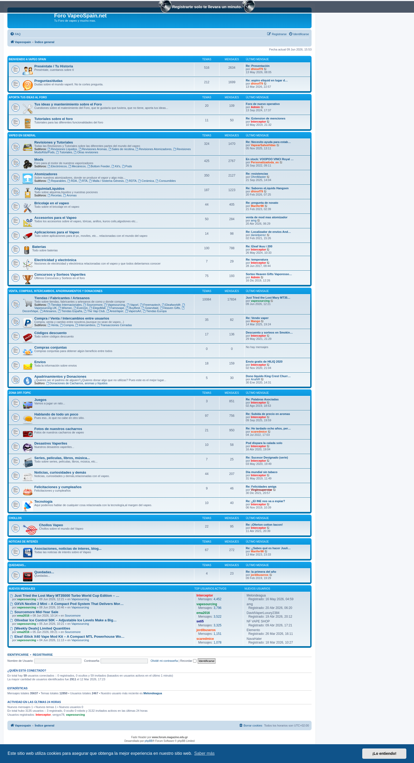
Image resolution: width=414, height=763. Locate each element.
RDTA (131, 180)
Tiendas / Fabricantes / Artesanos (62, 298)
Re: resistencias (257, 173)
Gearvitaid (150, 307)
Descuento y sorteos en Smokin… (269, 332)
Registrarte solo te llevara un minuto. (207, 7)
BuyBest (133, 307)
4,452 (218, 599)
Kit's (115, 166)
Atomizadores (45, 174)
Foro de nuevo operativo (263, 103)
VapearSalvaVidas (263, 145)
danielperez (258, 235)
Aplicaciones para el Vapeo (56, 232)
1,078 (218, 642)
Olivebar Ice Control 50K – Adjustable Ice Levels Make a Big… (63, 620)
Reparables (57, 180)
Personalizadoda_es (265, 162)
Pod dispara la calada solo (264, 443)
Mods (38, 159)
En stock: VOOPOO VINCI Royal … (270, 159)
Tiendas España (70, 311)
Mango (255, 321)
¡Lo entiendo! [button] (384, 753)
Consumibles (166, 180)
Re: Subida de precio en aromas (268, 413)
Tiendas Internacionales (65, 304)
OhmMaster (258, 176)
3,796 (218, 608)
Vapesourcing (114, 304)
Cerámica (146, 180)
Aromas (70, 195)
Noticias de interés (23, 541)
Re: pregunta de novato (262, 202)
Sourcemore (93, 304)
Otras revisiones (86, 152)
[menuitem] (15, 34)
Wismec (65, 307)
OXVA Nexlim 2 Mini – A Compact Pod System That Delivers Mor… (67, 604)
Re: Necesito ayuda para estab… (268, 142)
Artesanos (48, 311)
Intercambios (85, 325)
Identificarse (18, 654)
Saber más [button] (204, 753)
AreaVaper (115, 311)
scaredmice (259, 431)
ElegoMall (97, 307)
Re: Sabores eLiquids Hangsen (267, 188)
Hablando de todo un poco (56, 414)
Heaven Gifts (170, 307)
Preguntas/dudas (48, 81)
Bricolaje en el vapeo (51, 203)
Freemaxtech (150, 304)
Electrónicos (57, 166)
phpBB (149, 740)
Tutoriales (64, 152)
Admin (255, 107)
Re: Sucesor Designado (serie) (267, 457)
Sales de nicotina (121, 149)
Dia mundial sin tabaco (261, 472)
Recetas (55, 195)
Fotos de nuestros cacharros (58, 429)
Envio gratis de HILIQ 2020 (264, 361)
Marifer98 (257, 205)
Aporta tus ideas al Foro (28, 97)
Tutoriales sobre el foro (53, 119)
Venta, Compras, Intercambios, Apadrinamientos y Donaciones (55, 291)
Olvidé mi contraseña (164, 660)
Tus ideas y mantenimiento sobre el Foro (68, 104)
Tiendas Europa (155, 311)
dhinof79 (257, 69)
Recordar (188, 660)
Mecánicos (77, 166)
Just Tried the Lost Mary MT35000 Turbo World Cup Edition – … (64, 596)
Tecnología (43, 501)
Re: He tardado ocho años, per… (268, 428)
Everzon (81, 307)
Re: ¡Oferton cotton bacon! (264, 524)
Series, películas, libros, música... (62, 458)
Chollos (15, 518)
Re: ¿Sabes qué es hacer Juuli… (268, 548)
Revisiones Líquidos (62, 149)
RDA (72, 180)
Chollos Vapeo (51, 525)
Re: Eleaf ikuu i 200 (259, 246)
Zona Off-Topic (20, 392)
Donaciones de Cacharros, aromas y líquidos (76, 383)
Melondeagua (152, 693)
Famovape (115, 307)
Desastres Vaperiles (50, 443)
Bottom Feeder (98, 166)
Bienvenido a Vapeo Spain (27, 59)
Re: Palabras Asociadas (262, 399)
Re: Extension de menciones (265, 118)
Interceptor (258, 121)
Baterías (39, 247)
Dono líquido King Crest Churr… (268, 376)
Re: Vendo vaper (257, 318)
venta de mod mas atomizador (267, 217)
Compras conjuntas (50, 347)
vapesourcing (260, 300)
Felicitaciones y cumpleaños (58, 487)
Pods (127, 166)
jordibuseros (260, 574)
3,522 (218, 616)
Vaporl (132, 304)
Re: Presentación (258, 65)
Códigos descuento (50, 333)
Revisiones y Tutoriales (53, 142)
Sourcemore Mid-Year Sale (34, 612)
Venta (53, 325)
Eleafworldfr (171, 304)
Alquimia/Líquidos (49, 189)
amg (253, 220)
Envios (40, 362)
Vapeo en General (22, 135)
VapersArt (133, 311)
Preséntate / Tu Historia (53, 66)
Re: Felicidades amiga (261, 486)
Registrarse (43, 654)
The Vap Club (94, 311)
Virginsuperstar (261, 489)
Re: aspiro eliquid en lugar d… (267, 80)
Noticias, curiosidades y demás (60, 472)
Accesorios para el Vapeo (55, 218)
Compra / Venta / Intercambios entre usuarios (71, 318)
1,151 (218, 634)
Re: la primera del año (261, 571)
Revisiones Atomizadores (153, 149)
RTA (83, 180)
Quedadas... (17, 565)
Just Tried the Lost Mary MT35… (268, 297)
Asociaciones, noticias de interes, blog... (67, 549)
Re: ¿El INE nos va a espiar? (265, 501)
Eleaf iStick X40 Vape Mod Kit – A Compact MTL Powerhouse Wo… (67, 637)
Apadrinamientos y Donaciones (60, 376)
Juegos (40, 400)
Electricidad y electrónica (55, 260)
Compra (67, 325)
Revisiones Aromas (93, 149)
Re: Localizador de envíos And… (268, 231)
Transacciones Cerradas (114, 325)
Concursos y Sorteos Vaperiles (60, 274)
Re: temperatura (257, 259)
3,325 (218, 625)
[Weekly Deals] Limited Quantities (40, 628)
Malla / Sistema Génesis (106, 180)
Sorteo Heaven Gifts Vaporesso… (269, 274)
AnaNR (255, 379)
